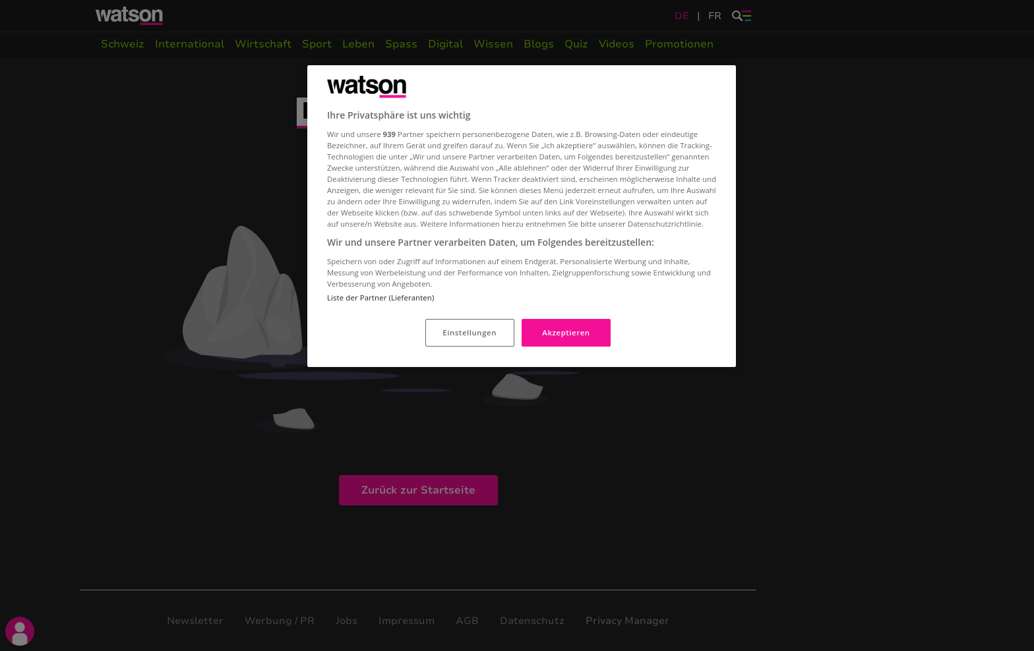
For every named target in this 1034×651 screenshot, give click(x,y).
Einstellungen (469, 332)
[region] (521, 216)
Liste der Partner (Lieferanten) (380, 297)
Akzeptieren (566, 332)
